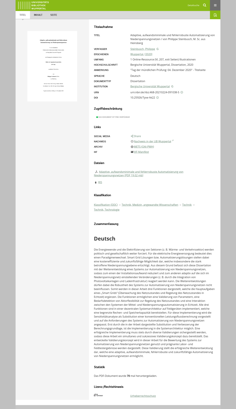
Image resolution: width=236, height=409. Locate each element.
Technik (187, 205)
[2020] (148, 54)
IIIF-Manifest (141, 152)
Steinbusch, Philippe (142, 49)
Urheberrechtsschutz (143, 396)
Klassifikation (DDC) (106, 205)
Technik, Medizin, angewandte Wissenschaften (150, 205)
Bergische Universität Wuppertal (150, 86)
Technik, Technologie (106, 209)
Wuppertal (136, 54)
